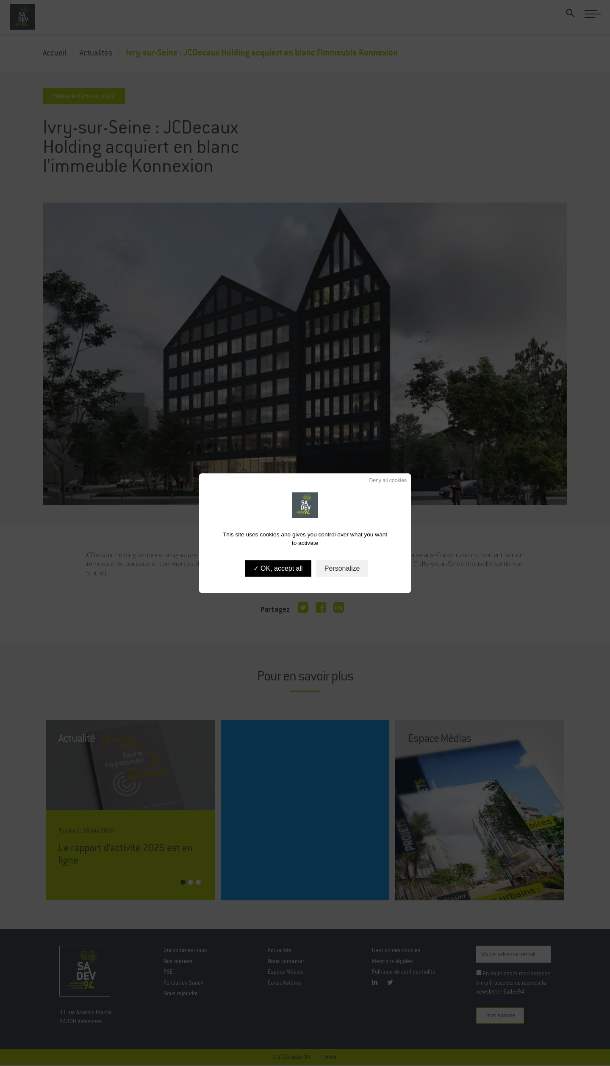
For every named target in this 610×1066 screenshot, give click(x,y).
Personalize (342, 568)
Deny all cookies (385, 480)
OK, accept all (278, 568)
